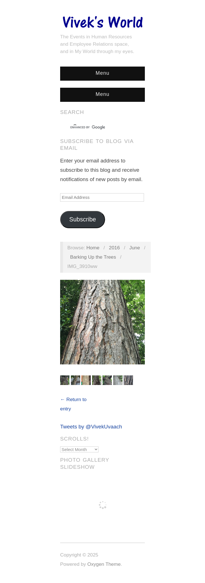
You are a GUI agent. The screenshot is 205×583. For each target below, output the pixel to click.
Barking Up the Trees (93, 257)
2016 (114, 247)
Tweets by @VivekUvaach (91, 427)
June (134, 247)
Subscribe (82, 219)
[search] (97, 127)
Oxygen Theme (104, 564)
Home (92, 247)
